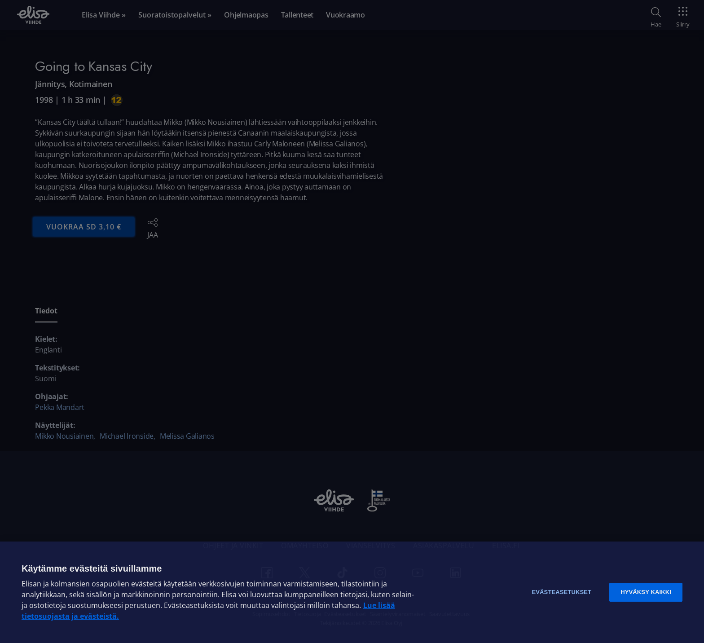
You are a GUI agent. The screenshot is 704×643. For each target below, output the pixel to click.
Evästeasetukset (561, 592)
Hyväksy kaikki (645, 592)
